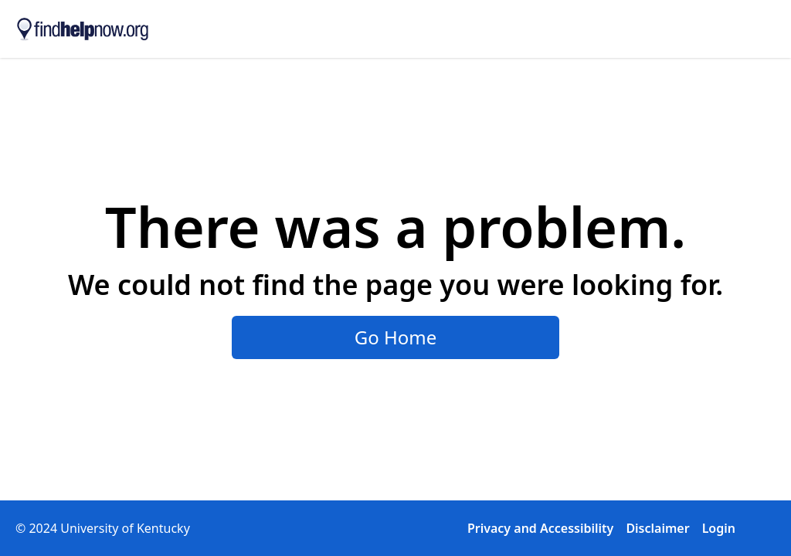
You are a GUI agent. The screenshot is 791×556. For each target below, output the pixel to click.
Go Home (396, 337)
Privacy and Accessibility (540, 528)
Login (718, 528)
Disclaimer (657, 528)
